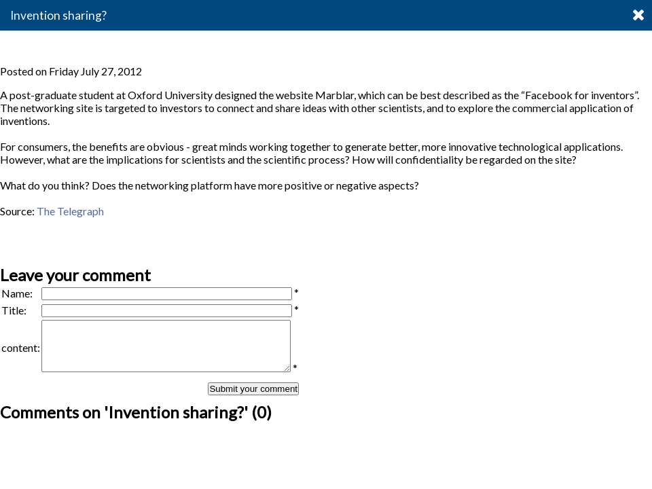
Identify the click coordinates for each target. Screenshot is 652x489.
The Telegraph (70, 210)
